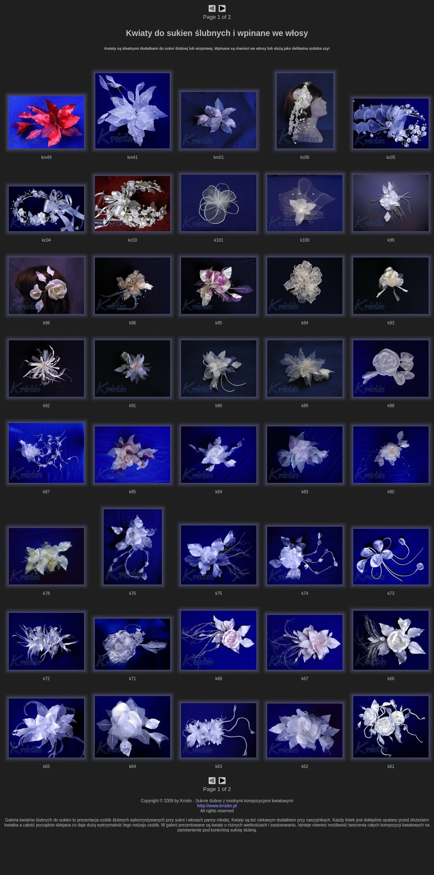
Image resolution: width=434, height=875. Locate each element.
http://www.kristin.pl (217, 806)
